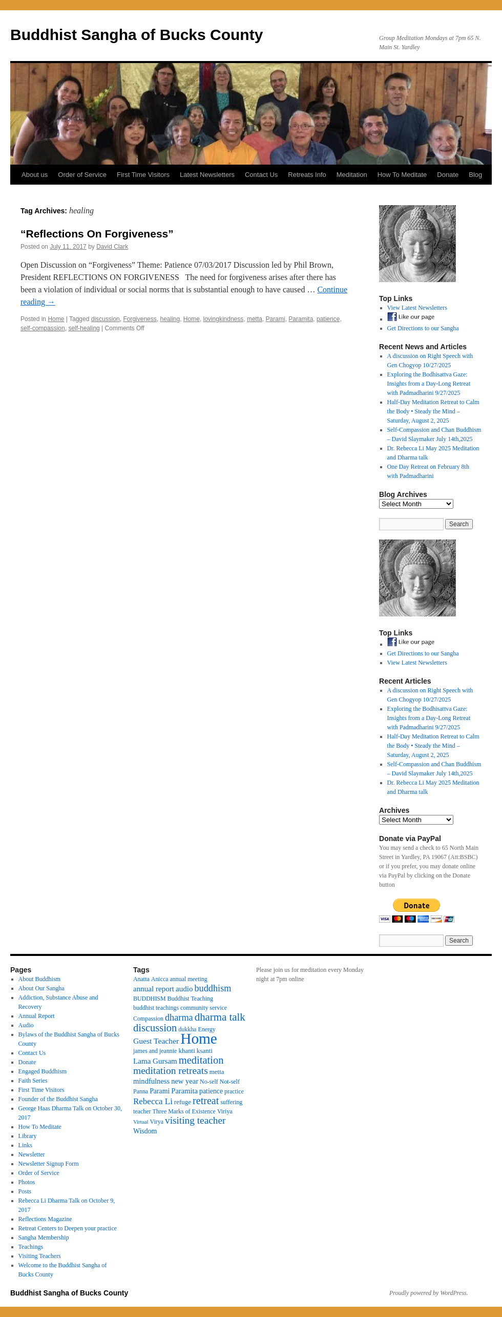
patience (328, 319)
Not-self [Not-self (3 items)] (230, 1081)
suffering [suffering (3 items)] (231, 1102)
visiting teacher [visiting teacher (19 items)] (195, 1120)
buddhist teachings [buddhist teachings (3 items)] (156, 1007)
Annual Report (36, 1016)
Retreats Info (307, 174)
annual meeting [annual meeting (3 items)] (188, 979)
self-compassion (42, 328)
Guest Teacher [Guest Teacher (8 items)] (156, 1040)
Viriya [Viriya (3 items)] (225, 1111)
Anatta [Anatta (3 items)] (141, 979)
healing (170, 319)
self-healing (83, 328)
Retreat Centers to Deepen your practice (67, 1228)
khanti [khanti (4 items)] (186, 1050)
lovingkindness (223, 319)
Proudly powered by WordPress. (428, 1292)
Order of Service (82, 174)
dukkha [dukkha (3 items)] (187, 1029)
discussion (105, 319)
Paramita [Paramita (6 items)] (184, 1091)
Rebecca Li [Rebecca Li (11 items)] (153, 1101)
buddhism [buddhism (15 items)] (212, 988)
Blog (475, 174)
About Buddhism (39, 979)
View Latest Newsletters (417, 307)
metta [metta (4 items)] (217, 1071)
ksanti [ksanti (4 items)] (205, 1050)
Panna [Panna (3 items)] (140, 1091)
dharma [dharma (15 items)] (179, 1017)
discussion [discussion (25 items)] (155, 1027)
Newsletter (31, 1154)
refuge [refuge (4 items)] (182, 1102)
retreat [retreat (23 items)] (206, 1100)
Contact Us (261, 174)
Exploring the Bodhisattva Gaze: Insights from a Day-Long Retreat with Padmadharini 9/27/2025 (429, 383)
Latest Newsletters (207, 174)
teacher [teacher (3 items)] (142, 1111)
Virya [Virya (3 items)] (156, 1121)
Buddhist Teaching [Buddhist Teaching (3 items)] (190, 998)
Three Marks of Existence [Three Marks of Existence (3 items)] (183, 1111)
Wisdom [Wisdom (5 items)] (145, 1131)
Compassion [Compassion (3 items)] (148, 1018)
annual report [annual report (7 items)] (153, 989)
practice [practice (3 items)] (234, 1091)
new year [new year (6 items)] (184, 1081)
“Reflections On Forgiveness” (97, 234)
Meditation (352, 174)
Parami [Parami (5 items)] (160, 1091)
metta (254, 319)
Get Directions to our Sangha (423, 328)
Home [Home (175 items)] (198, 1038)
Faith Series (33, 1080)
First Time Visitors (143, 174)
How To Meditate (402, 174)
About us (35, 174)
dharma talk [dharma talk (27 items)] (220, 1017)
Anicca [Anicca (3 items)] (160, 979)
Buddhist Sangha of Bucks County (136, 34)
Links (25, 1145)
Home (56, 319)
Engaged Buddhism (42, 1071)
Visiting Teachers (39, 1256)
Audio (26, 1025)
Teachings (30, 1246)
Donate (447, 174)
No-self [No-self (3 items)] (209, 1081)
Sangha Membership (43, 1237)
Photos (26, 1182)
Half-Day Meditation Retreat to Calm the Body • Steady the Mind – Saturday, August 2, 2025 (433, 411)
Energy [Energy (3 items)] (206, 1029)
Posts (24, 1191)
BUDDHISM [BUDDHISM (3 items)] (149, 998)
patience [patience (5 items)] (211, 1091)
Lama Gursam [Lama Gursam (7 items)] (155, 1061)
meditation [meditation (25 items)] (201, 1060)
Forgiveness (139, 319)
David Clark (112, 246)
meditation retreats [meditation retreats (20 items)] (170, 1070)
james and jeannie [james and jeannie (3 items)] (155, 1050)
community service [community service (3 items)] (203, 1007)
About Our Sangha (41, 988)
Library (27, 1136)
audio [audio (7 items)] (184, 989)
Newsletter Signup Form (48, 1163)
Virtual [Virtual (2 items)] (141, 1122)
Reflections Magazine (45, 1219)
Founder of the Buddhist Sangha (58, 1099)
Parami (275, 319)
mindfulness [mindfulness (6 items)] (151, 1081)
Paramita (300, 319)
